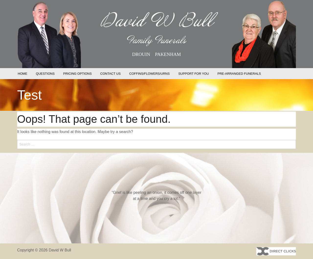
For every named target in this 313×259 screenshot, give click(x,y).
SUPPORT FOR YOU (193, 73)
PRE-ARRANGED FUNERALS (239, 73)
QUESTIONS (45, 73)
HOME (22, 73)
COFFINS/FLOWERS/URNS (149, 73)
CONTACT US (110, 73)
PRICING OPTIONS (77, 73)
